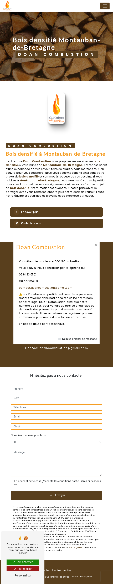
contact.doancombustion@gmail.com (45, 288)
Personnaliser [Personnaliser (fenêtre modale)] (22, 575)
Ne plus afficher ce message (79, 339)
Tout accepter (23, 562)
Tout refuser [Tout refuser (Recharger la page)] (23, 568)
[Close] (96, 245)
